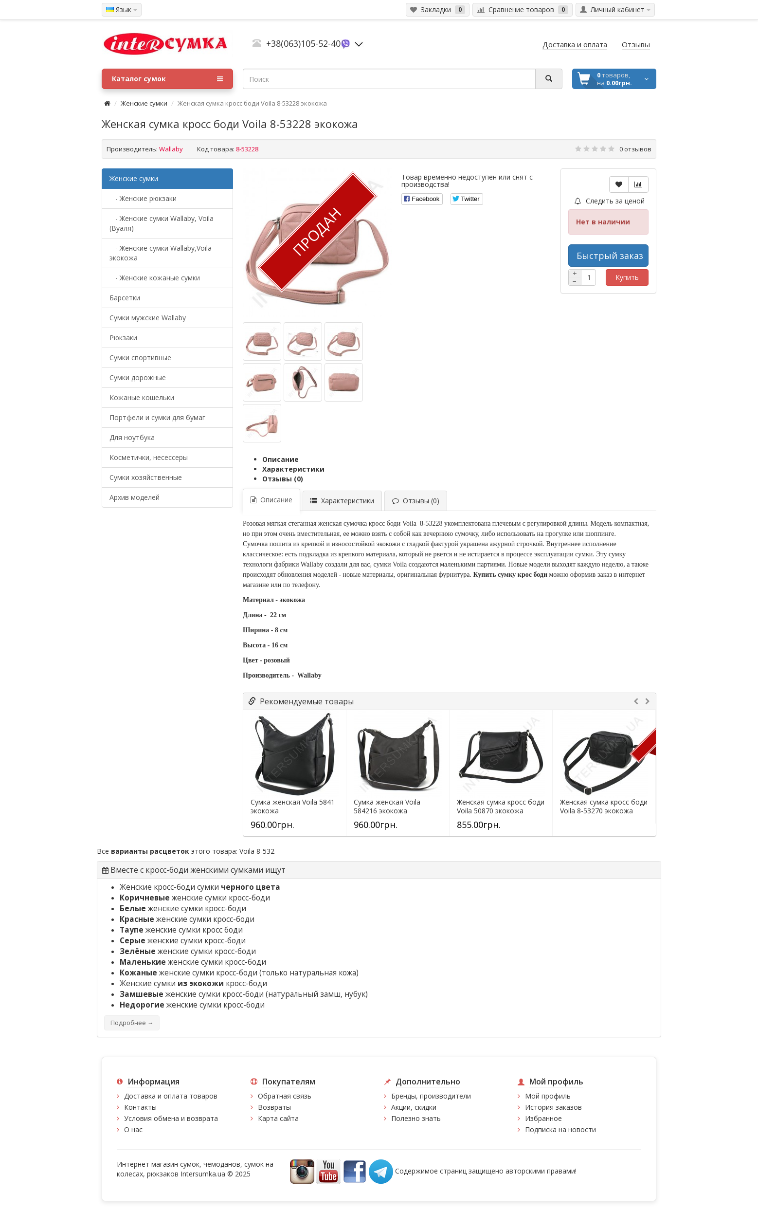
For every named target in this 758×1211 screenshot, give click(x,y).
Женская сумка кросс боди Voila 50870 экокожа (500, 806)
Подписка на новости (560, 1129)
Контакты (140, 1107)
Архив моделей (134, 497)
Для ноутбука (132, 437)
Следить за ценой (610, 200)
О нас (133, 1129)
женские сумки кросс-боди (195, 898)
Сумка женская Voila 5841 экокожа (293, 806)
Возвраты (274, 1107)
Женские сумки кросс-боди (193, 983)
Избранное (543, 1118)
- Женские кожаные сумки (154, 277)
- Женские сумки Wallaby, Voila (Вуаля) (161, 223)
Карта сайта (278, 1118)
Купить (627, 277)
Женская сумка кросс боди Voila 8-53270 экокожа (604, 806)
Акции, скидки (413, 1107)
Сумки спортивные (140, 357)
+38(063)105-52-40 (303, 43)
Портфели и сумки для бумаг (157, 417)
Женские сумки (144, 103)
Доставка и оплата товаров (170, 1096)
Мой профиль (548, 1096)
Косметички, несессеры (148, 457)
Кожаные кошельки (141, 397)
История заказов (553, 1107)
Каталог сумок (167, 79)
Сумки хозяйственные (145, 477)
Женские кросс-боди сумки (200, 887)
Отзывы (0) (282, 478)
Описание (280, 459)
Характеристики (293, 469)
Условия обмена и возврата (171, 1118)
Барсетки (124, 297)
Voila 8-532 (256, 851)
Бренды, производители (431, 1096)
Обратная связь (284, 1096)
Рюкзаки (123, 337)
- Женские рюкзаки (143, 198)
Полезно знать (416, 1118)
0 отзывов (635, 149)
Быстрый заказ (610, 255)
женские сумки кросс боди (181, 930)
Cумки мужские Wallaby (147, 317)
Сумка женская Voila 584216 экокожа (387, 806)
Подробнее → (131, 1023)
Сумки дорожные (137, 377)
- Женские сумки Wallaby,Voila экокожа (160, 252)
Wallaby (171, 149)
